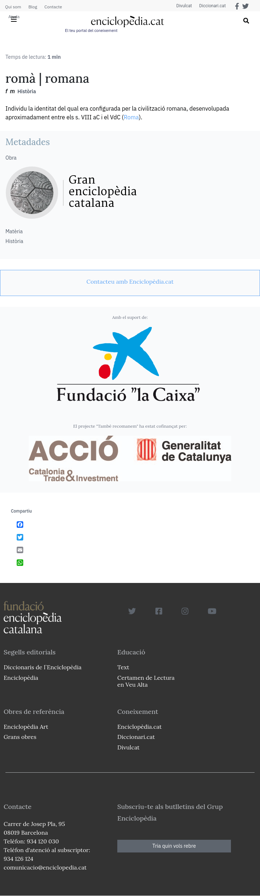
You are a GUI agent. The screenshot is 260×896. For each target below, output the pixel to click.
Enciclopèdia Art (26, 726)
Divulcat (184, 5)
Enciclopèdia (21, 677)
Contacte (53, 6)
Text (123, 667)
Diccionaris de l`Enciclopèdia (42, 667)
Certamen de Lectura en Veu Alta (146, 681)
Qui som (13, 6)
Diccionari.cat (212, 5)
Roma (131, 117)
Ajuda (14, 16)
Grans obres (20, 736)
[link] (130, 281)
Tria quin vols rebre (174, 846)
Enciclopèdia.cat (139, 726)
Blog (32, 6)
